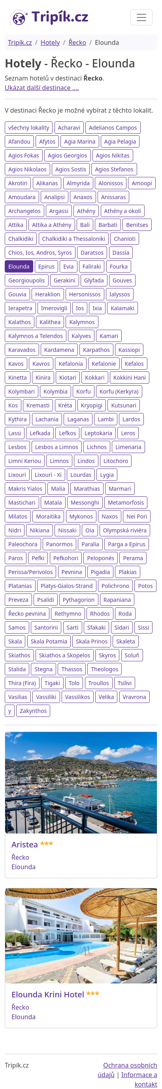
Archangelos (24, 211)
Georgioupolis (26, 280)
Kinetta (17, 377)
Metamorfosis (126, 502)
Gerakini (64, 280)
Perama (133, 558)
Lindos (85, 461)
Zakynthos (33, 710)
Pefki (38, 558)
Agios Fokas (23, 155)
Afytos (47, 141)
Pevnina (72, 572)
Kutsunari (123, 405)
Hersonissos (85, 294)
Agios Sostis (70, 169)
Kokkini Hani (129, 377)
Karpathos (96, 349)
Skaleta (125, 641)
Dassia (121, 252)
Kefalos (134, 363)
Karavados (22, 349)
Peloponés (100, 558)
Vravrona (134, 697)
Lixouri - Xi (48, 474)
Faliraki (92, 266)
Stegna (43, 669)
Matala (53, 502)
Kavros (41, 363)
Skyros (107, 655)
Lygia (107, 474)
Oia (89, 530)
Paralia (90, 544)
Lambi (106, 419)
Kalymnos (81, 322)
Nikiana (39, 530)
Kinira (43, 377)
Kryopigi (92, 405)
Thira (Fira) (22, 683)
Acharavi (69, 127)
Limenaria (128, 447)
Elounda (19, 266)
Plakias (128, 572)
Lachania (47, 419)
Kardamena (59, 349)
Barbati (107, 225)
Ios (80, 308)
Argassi (58, 211)
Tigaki (52, 683)
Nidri (14, 530)
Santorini (46, 627)
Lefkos (67, 433)
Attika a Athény (51, 225)
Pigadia (100, 572)
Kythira (17, 419)
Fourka (119, 266)
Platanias (20, 586)
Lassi (14, 433)
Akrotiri (17, 183)
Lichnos (97, 447)
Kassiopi (129, 349)
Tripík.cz (20, 42)
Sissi (143, 627)
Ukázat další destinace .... (42, 87)
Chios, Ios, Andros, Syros (40, 252)
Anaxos (82, 197)
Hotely (50, 42)
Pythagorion (79, 599)
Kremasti (37, 405)
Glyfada (94, 280)
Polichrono (116, 586)
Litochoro (116, 461)
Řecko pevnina (27, 613)
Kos (13, 405)
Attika (15, 225)
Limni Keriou (24, 461)
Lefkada (40, 433)
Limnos (59, 461)
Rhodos (100, 613)
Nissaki (67, 530)
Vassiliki (46, 697)
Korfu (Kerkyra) (119, 391)
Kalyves (81, 336)
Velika (106, 697)
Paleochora (23, 544)
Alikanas (47, 183)
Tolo (74, 683)
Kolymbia (55, 391)
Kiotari (67, 377)
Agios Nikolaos (27, 169)
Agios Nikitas (113, 155)
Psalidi (45, 599)
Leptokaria (98, 433)
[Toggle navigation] (141, 17)
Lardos (131, 419)
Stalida (17, 669)
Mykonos (81, 516)
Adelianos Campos (113, 127)
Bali (85, 225)
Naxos (110, 516)
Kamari (109, 336)
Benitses (137, 225)
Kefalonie (104, 363)
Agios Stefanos (114, 169)
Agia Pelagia (120, 141)
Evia (68, 266)
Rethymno (68, 613)
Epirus (46, 266)
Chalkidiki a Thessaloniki (73, 238)
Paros (15, 558)
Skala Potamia (49, 641)
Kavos (16, 363)
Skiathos (19, 655)
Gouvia (17, 294)
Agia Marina (79, 141)
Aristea (24, 844)
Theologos (104, 669)
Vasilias (17, 697)
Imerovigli (54, 308)
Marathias (87, 488)
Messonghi (85, 502)
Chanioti (125, 238)
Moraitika (48, 516)
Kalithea (50, 322)
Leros (128, 433)
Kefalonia (70, 363)
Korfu (83, 391)
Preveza (18, 599)
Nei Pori (136, 516)
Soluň (132, 655)
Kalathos (19, 322)
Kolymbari (21, 391)
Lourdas (80, 474)
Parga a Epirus (126, 544)
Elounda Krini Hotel (47, 994)
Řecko (77, 42)
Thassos (71, 669)
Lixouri (17, 474)
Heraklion (47, 294)
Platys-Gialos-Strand (67, 586)
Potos (145, 586)
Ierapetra (20, 308)
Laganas (78, 419)
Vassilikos (77, 697)
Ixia (97, 308)
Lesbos (17, 447)
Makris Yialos (25, 488)
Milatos (17, 516)
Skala (15, 641)
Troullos (99, 683)
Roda (125, 613)
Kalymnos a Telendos (35, 336)
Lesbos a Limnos (56, 447)
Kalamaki (122, 308)
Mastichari (22, 502)
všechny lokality (28, 127)
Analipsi (54, 197)
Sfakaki (96, 627)
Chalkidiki (20, 238)
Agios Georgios (67, 155)
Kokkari (94, 377)
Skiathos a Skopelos (64, 655)
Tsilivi (125, 683)
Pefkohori (66, 558)
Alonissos (110, 183)
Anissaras (113, 197)
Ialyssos (119, 294)
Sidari (122, 627)
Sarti (73, 627)
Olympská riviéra (125, 530)
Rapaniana (117, 599)
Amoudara (22, 197)
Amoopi (142, 183)
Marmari (120, 488)
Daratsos (92, 252)
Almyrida (78, 183)
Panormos (59, 544)
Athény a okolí (122, 211)
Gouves (122, 280)
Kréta (65, 405)
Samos (17, 627)
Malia (58, 488)
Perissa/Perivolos (30, 572)
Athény (86, 211)
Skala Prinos (91, 641)
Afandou (19, 141)
